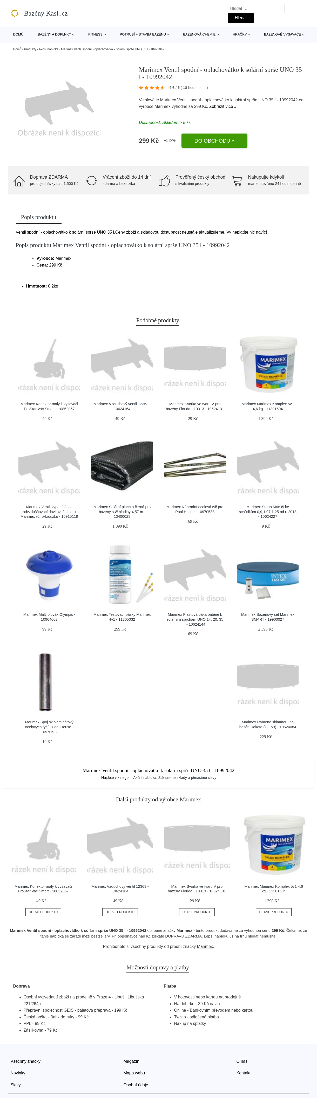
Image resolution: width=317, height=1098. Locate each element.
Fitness (95, 34)
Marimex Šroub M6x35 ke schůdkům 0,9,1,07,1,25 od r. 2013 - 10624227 (267, 512)
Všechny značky (26, 1061)
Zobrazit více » (223, 106)
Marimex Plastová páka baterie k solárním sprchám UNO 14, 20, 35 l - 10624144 (195, 619)
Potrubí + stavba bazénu (143, 34)
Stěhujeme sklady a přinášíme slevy (187, 777)
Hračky (240, 34)
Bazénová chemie (199, 34)
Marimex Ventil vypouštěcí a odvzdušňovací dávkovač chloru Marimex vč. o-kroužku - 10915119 (49, 512)
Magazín (131, 1061)
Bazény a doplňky (54, 34)
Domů (18, 34)
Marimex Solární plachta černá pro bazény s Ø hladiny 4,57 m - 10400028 (122, 512)
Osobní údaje (136, 1085)
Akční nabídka (48, 49)
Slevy (16, 1085)
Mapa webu (134, 1073)
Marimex (162, 106)
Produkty (30, 49)
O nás (242, 1061)
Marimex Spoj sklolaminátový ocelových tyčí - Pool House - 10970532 (49, 727)
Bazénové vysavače (282, 34)
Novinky (18, 1073)
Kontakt (244, 1073)
